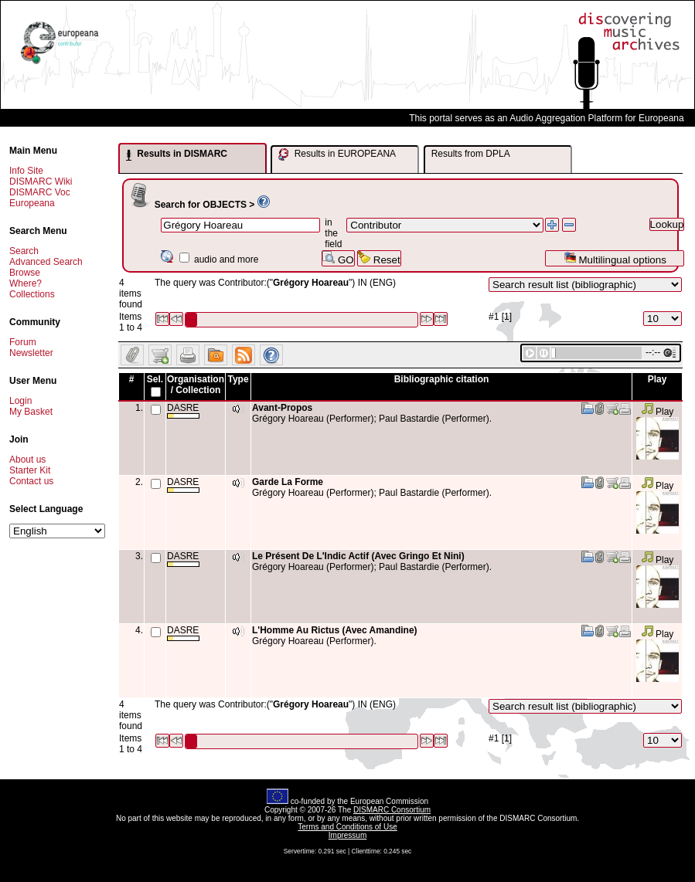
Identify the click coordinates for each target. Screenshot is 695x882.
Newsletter (31, 353)
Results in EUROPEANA (337, 154)
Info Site (26, 170)
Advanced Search (46, 261)
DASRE (183, 410)
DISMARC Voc (39, 192)
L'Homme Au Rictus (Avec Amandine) (334, 630)
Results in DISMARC (176, 154)
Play (657, 411)
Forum (22, 342)
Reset (379, 258)
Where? (25, 283)
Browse (24, 272)
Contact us (31, 481)
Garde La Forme (287, 482)
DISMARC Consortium (392, 810)
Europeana (32, 203)
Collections (32, 294)
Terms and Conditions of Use (347, 827)
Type (237, 379)
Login (20, 400)
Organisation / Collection (195, 384)
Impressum (347, 835)
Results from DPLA (470, 153)
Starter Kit (29, 470)
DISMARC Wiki (40, 181)
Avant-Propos (282, 407)
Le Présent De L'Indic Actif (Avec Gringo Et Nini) (358, 556)
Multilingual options (615, 258)
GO (337, 258)
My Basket (31, 411)
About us (27, 459)
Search (24, 251)
